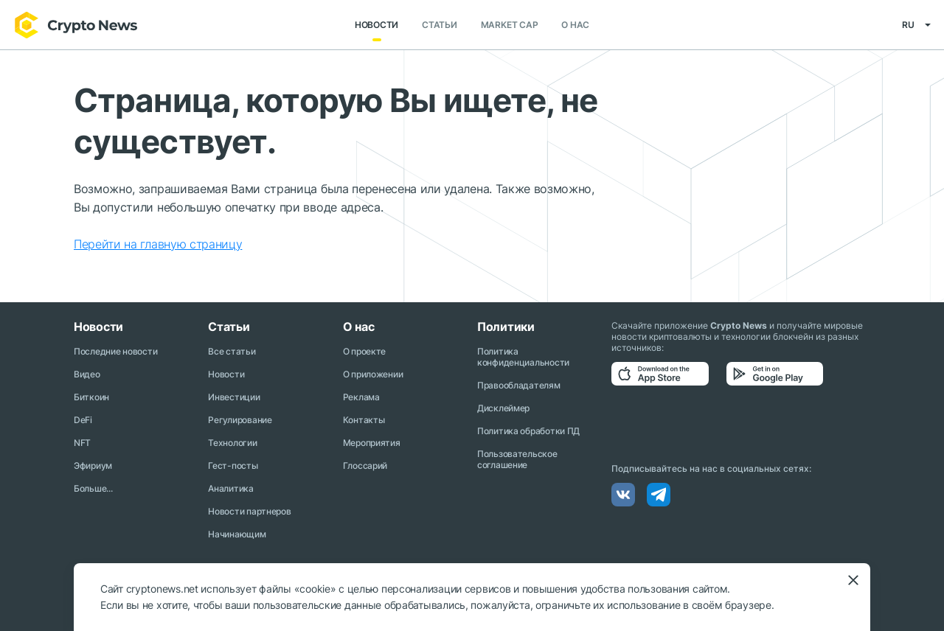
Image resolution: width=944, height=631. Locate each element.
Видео (87, 374)
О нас (575, 25)
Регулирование (239, 419)
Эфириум (93, 465)
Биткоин (91, 396)
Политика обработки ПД (528, 430)
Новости (376, 25)
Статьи (439, 25)
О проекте (364, 351)
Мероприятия (371, 442)
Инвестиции (234, 396)
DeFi (83, 419)
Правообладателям (518, 385)
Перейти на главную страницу (158, 244)
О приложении (373, 374)
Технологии (232, 442)
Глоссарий (365, 465)
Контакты (364, 419)
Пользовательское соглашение (517, 459)
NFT (82, 442)
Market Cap (509, 25)
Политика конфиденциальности (523, 357)
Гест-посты (232, 465)
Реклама (361, 396)
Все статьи (231, 351)
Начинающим (237, 534)
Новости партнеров (249, 511)
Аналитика (230, 488)
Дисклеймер (503, 408)
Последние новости (115, 351)
